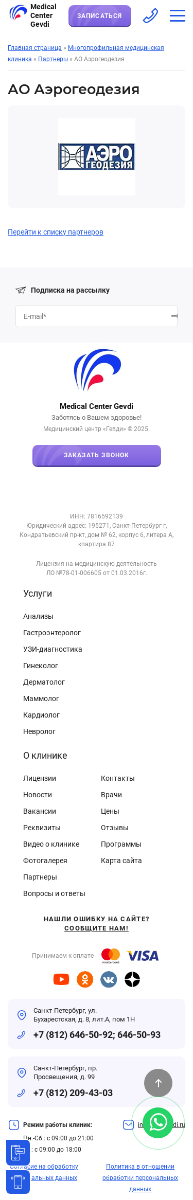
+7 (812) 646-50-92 (73, 1034)
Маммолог (41, 698)
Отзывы (115, 827)
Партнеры (40, 877)
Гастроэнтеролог (52, 633)
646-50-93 (139, 1034)
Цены (110, 811)
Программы (121, 844)
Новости (37, 795)
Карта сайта (121, 860)
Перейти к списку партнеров (55, 232)
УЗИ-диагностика (52, 649)
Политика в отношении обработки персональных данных (140, 1178)
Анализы (38, 616)
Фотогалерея (45, 860)
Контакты (118, 778)
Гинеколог (40, 665)
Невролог (39, 731)
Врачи (111, 795)
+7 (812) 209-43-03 (73, 1092)
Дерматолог (44, 682)
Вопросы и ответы (54, 893)
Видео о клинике (51, 844)
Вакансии (39, 811)
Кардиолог (41, 715)
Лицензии (39, 778)
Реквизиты (42, 827)
